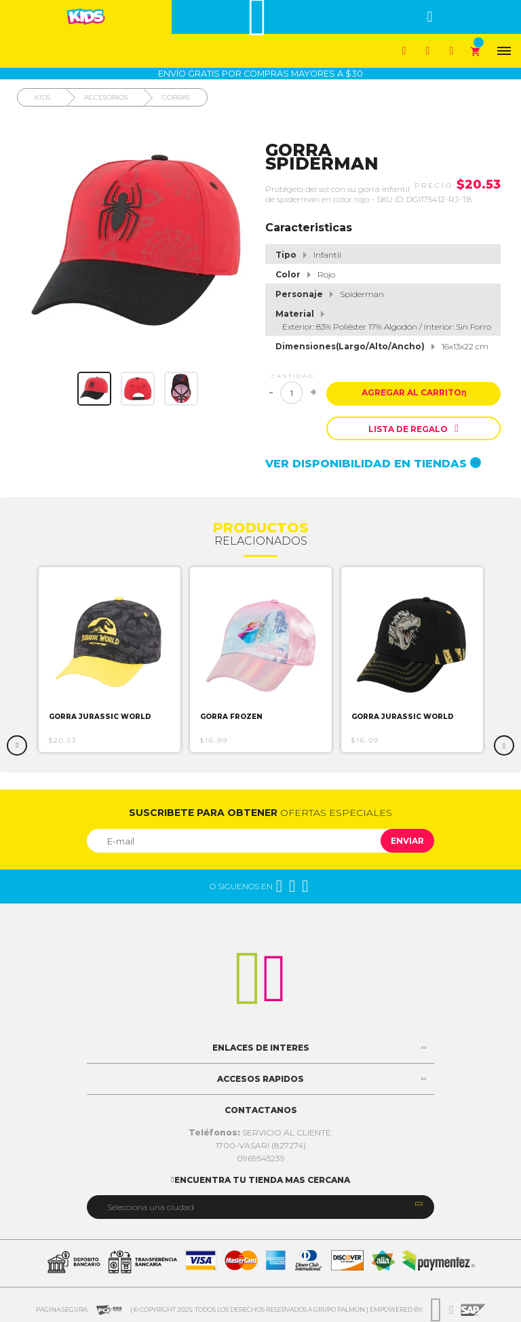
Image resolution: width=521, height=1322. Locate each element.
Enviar (407, 841)
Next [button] (504, 745)
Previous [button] (17, 745)
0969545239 (261, 1158)
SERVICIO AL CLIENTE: (261, 1132)
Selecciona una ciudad (150, 1207)
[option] (109, 659)
